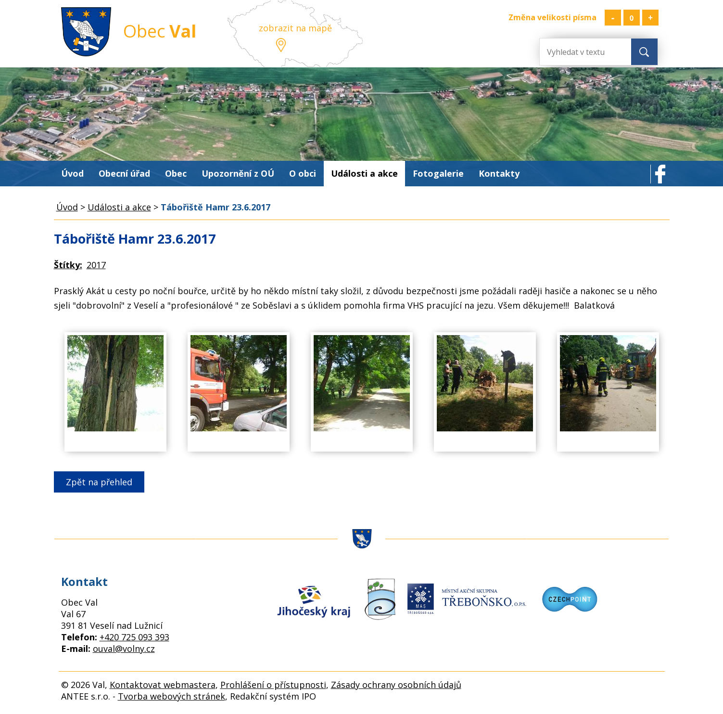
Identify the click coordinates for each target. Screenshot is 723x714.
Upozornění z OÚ (238, 173)
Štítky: (68, 265)
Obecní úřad (124, 173)
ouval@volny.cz (124, 648)
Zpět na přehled (99, 482)
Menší (613, 18)
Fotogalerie (438, 173)
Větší (650, 18)
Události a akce (364, 173)
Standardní (631, 18)
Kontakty (499, 173)
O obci (302, 173)
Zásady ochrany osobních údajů (396, 684)
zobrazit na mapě (295, 28)
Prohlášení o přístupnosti (273, 684)
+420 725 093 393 (134, 637)
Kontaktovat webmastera (163, 684)
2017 (96, 265)
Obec (176, 173)
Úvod (72, 173)
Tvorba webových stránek (171, 696)
